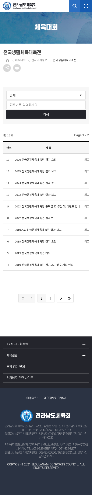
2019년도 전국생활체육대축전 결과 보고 (38, 230)
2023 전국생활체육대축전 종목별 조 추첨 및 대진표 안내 (47, 206)
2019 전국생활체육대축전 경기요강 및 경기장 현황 (44, 265)
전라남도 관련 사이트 (20, 378)
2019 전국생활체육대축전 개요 (32, 253)
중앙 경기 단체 (16, 367)
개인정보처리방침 (55, 398)
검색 (46, 114)
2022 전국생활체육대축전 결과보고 (35, 218)
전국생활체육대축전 (64, 60)
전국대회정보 (39, 60)
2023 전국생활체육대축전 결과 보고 (35, 195)
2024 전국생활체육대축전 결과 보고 (35, 183)
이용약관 (31, 398)
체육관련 (12, 355)
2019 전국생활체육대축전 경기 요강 (35, 241)
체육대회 (20, 60)
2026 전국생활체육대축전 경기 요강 (35, 159)
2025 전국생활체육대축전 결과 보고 (35, 171)
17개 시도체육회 (17, 344)
